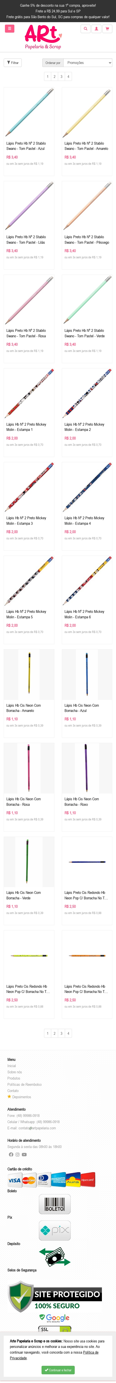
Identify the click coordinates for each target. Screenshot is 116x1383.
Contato (13, 1090)
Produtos (13, 1078)
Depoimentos (19, 1097)
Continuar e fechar (58, 1370)
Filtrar (13, 63)
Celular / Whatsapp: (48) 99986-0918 (33, 1121)
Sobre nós (14, 1072)
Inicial (11, 1065)
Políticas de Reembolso (24, 1084)
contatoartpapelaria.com (37, 1128)
